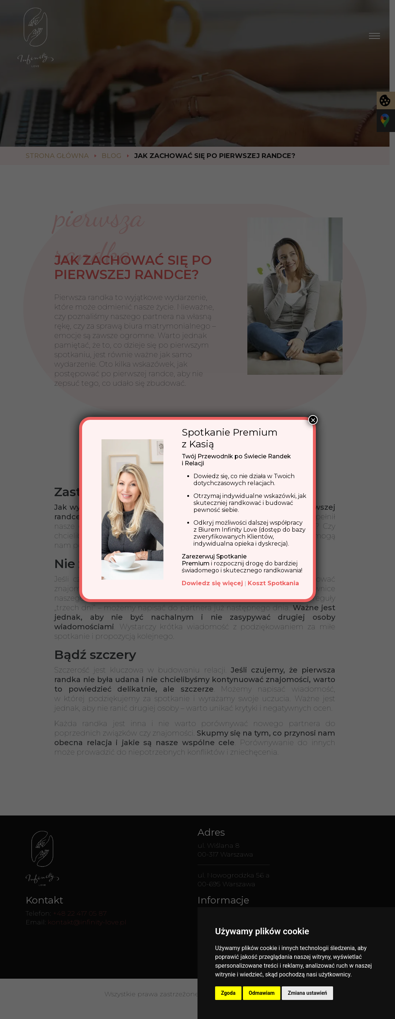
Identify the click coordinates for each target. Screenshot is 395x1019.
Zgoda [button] (228, 993)
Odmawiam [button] (262, 993)
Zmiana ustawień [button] (307, 993)
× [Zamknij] (312, 420)
